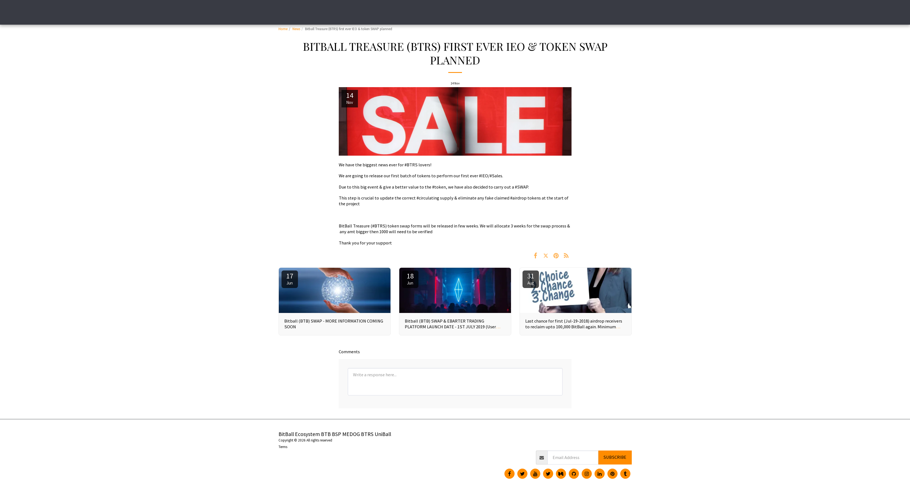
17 (290, 278)
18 (410, 278)
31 (531, 278)
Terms (283, 446)
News (296, 29)
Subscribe (614, 457)
